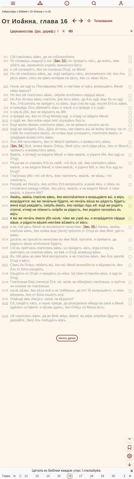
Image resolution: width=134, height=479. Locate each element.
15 (59, 476)
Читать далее (67, 323)
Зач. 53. (60, 47)
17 (80, 476)
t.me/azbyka (91, 470)
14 (48, 476)
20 (113, 476)
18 (91, 476)
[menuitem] (13, 3)
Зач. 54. (17, 132)
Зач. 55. (90, 212)
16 (69, 476)
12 (26, 476)
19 (102, 476)
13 (37, 476)
